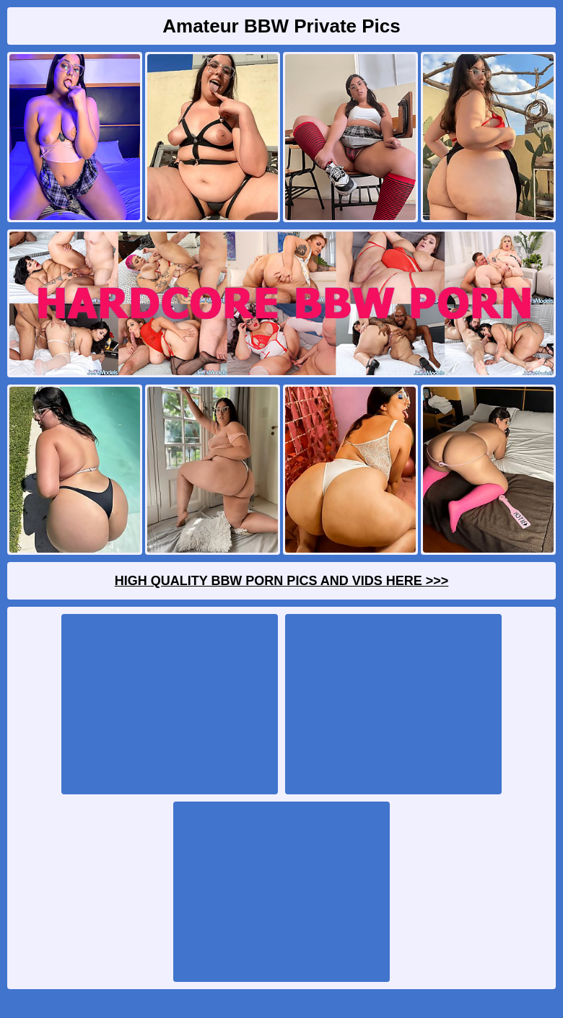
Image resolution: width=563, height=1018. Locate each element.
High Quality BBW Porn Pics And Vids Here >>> (282, 581)
